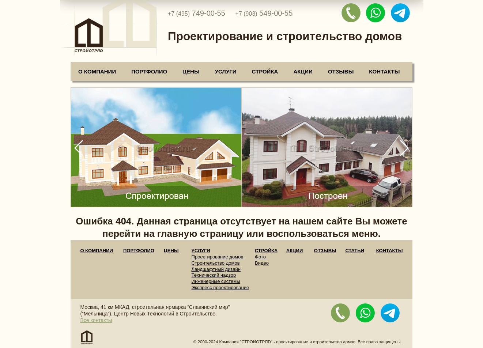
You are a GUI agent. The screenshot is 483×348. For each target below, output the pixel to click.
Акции (303, 71)
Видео (262, 263)
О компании (97, 71)
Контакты (384, 71)
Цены (190, 71)
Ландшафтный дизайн (216, 269)
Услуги (226, 71)
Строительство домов (216, 263)
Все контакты (96, 320)
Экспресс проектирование (220, 287)
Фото (260, 257)
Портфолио (149, 71)
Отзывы (341, 71)
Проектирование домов (218, 257)
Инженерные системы (216, 281)
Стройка (265, 71)
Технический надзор (214, 275)
